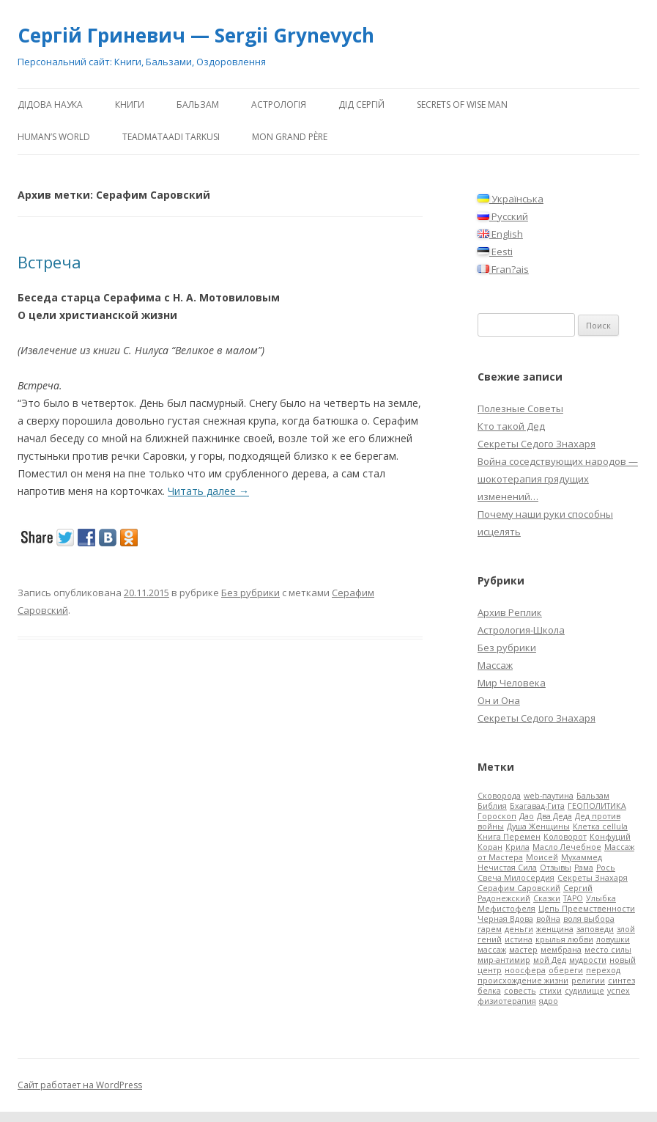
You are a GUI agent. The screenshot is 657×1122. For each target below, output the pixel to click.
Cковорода (499, 796)
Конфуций (610, 837)
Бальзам (198, 104)
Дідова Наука (50, 104)
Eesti (495, 251)
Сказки (546, 898)
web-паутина (549, 796)
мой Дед (549, 960)
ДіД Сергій (361, 104)
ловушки (613, 939)
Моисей (542, 857)
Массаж (495, 665)
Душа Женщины (538, 826)
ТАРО (573, 898)
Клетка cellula (600, 826)
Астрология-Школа (521, 630)
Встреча (49, 262)
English (500, 234)
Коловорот (565, 837)
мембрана (561, 950)
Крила (517, 847)
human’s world (54, 137)
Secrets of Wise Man (462, 104)
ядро (548, 1001)
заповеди (595, 929)
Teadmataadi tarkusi (171, 137)
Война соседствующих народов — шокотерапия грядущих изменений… (558, 479)
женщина (555, 929)
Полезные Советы (520, 408)
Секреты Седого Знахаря (536, 443)
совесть (520, 991)
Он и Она (499, 700)
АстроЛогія (278, 104)
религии (588, 980)
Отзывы (555, 867)
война (548, 919)
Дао (526, 816)
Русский (503, 216)
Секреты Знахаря (592, 878)
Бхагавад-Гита (537, 806)
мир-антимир (504, 960)
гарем (490, 929)
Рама (583, 867)
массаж (492, 950)
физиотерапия (507, 1001)
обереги (566, 970)
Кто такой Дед (511, 426)
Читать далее (208, 491)
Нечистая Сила (507, 867)
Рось (605, 867)
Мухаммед (581, 857)
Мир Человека (512, 682)
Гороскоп (497, 816)
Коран (490, 847)
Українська (510, 198)
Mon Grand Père (289, 137)
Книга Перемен (509, 837)
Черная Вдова (505, 919)
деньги (519, 929)
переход (603, 970)
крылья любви (564, 939)
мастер (523, 950)
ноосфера (525, 970)
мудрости (587, 960)
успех (618, 991)
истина (518, 939)
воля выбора (589, 919)
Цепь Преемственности (586, 908)
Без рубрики (250, 592)
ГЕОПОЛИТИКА (597, 806)
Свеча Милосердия (516, 878)
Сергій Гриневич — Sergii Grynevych (196, 35)
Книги (129, 104)
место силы (607, 950)
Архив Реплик (510, 612)
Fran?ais (503, 269)
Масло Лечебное (566, 847)
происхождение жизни (523, 980)
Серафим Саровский (519, 888)
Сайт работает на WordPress (80, 1085)
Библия (492, 806)
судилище (584, 991)
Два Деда (554, 816)
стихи (550, 991)
